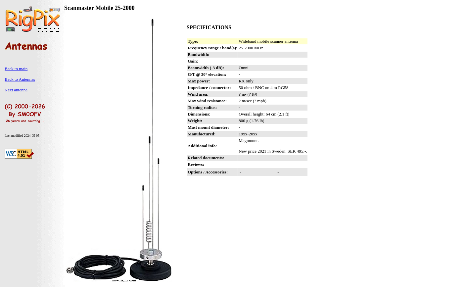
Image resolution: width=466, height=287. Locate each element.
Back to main (16, 68)
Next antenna (16, 89)
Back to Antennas (20, 79)
